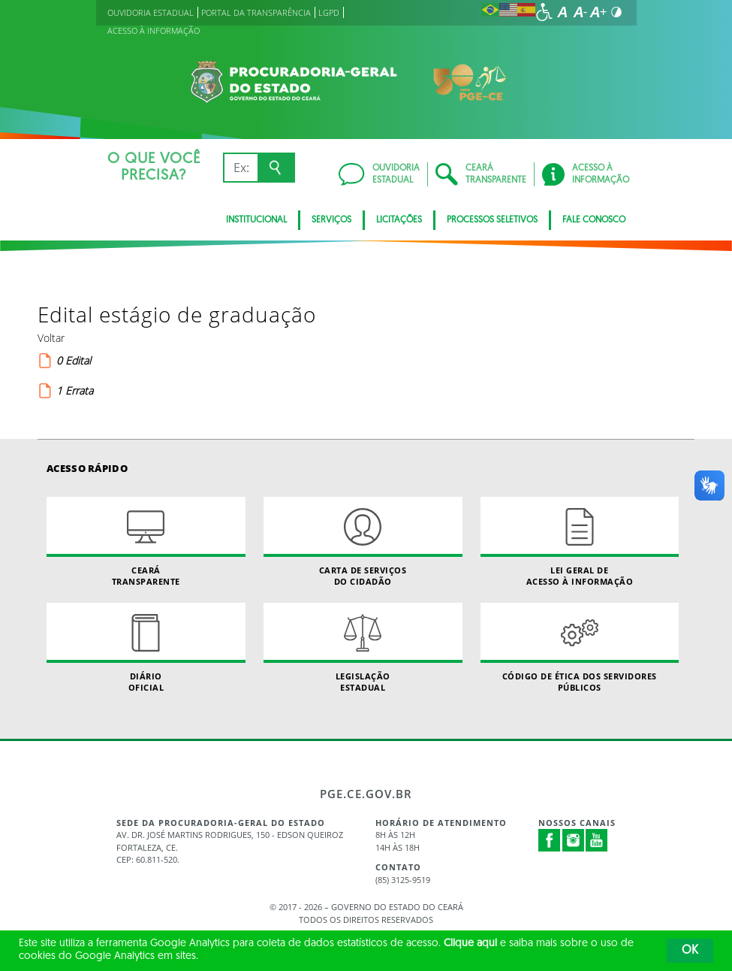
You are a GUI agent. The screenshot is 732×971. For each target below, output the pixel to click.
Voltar (51, 338)
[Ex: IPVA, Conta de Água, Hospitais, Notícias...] (240, 168)
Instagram (573, 840)
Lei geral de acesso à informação (579, 542)
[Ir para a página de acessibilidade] (544, 12)
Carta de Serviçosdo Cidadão (363, 542)
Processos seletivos (492, 220)
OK (690, 951)
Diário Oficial (146, 648)
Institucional (256, 220)
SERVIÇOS (331, 220)
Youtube (597, 840)
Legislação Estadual (363, 648)
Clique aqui (470, 943)
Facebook (549, 840)
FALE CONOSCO (593, 220)
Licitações (399, 220)
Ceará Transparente (146, 542)
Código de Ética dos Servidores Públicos (579, 648)
